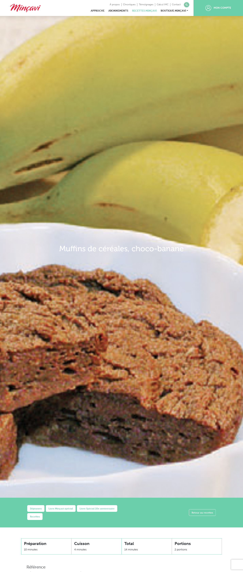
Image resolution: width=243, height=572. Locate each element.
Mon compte (218, 8)
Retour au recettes (202, 512)
